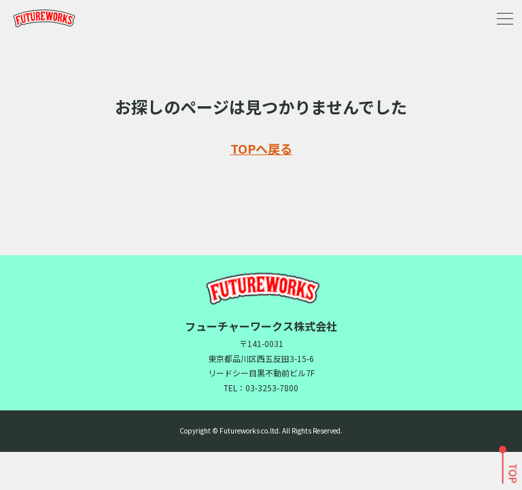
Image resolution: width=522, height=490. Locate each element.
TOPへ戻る (261, 148)
